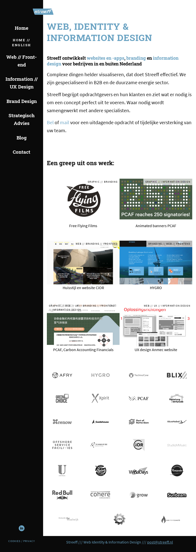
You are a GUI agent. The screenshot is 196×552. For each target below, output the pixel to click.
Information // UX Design (22, 83)
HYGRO (156, 287)
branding (136, 58)
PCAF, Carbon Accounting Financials (83, 349)
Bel (50, 122)
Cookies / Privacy (21, 541)
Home (21, 28)
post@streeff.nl (160, 542)
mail (64, 122)
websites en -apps (105, 58)
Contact (21, 152)
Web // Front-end (21, 61)
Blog (22, 137)
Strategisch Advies (22, 119)
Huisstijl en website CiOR (83, 287)
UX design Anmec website (156, 349)
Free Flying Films (83, 225)
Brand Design (22, 101)
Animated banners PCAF (156, 225)
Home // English (21, 42)
